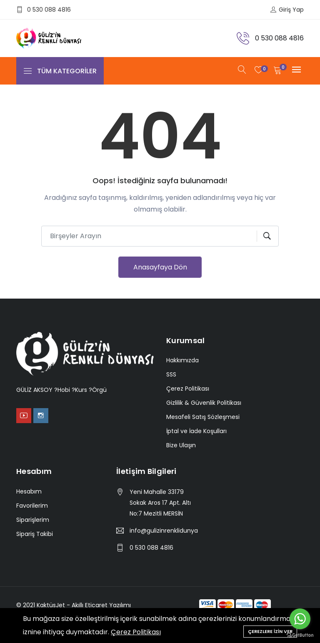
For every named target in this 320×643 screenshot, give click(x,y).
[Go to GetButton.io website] (300, 634)
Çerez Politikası (136, 632)
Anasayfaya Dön (160, 267)
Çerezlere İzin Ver (270, 631)
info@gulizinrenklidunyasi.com (164, 530)
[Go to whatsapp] (300, 618)
